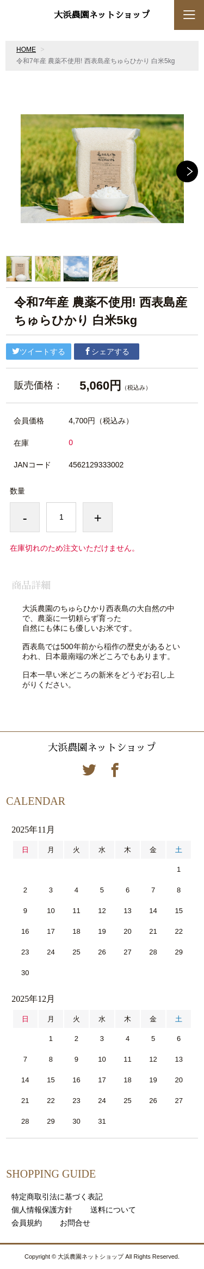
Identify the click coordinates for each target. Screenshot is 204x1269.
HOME (26, 49)
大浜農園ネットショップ (102, 15)
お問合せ (75, 1223)
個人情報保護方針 (41, 1209)
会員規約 (26, 1223)
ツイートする (38, 351)
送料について (113, 1209)
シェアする (106, 351)
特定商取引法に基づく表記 (57, 1196)
